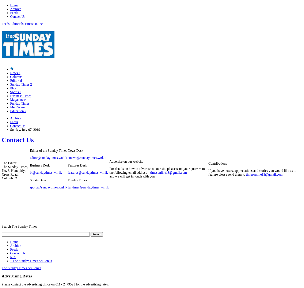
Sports (15, 92)
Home (14, 5)
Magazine (18, 99)
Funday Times (19, 103)
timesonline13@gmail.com (168, 172)
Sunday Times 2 (21, 84)
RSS (13, 257)
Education (18, 111)
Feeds (14, 13)
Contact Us (17, 16)
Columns (16, 77)
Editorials (16, 24)
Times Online (33, 24)
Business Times (20, 96)
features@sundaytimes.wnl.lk (88, 172)
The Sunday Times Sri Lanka (31, 261)
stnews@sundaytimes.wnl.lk (87, 158)
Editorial (16, 80)
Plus (13, 88)
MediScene (17, 107)
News (15, 73)
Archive (15, 9)
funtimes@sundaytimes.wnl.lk (88, 187)
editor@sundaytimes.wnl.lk (48, 158)
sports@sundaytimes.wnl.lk (48, 187)
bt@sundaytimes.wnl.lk (46, 172)
